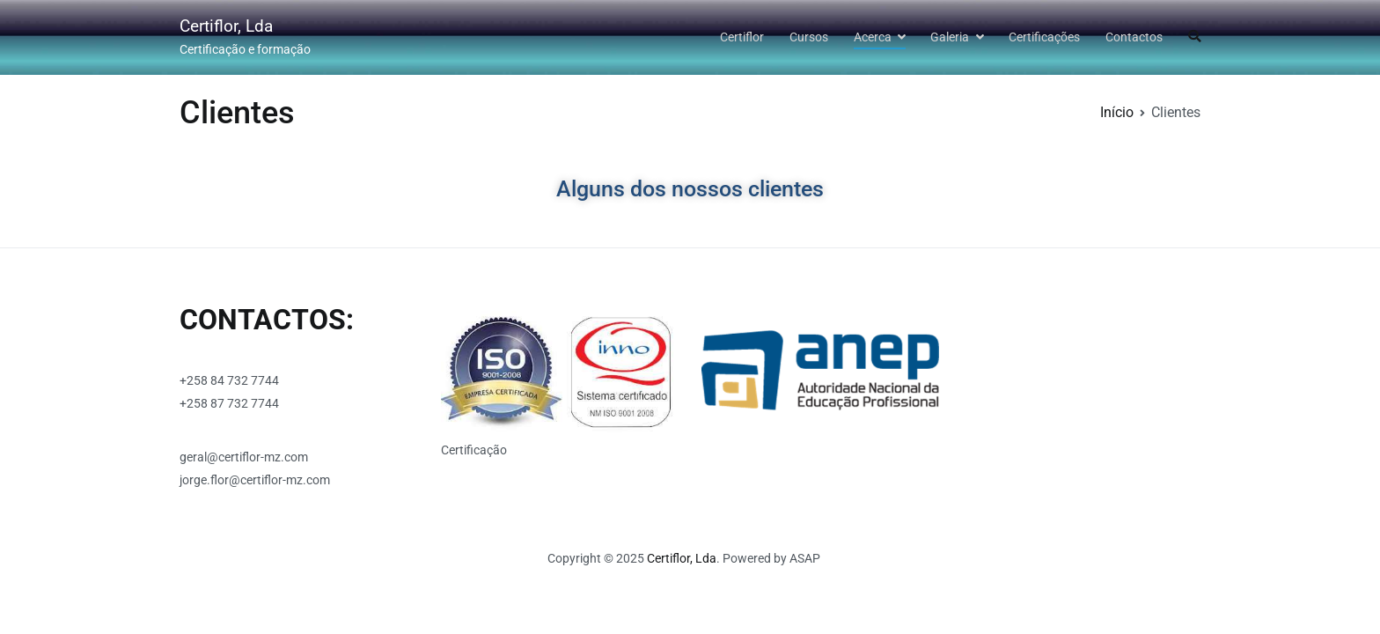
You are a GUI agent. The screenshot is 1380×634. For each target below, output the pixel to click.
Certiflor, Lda (226, 26)
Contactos (1134, 37)
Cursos (808, 37)
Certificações (1044, 37)
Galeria (949, 37)
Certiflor (742, 37)
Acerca (873, 37)
